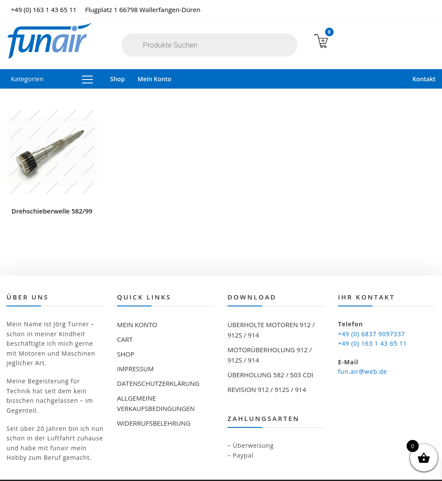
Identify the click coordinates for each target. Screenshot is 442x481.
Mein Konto (154, 79)
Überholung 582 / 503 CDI (270, 351)
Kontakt (424, 79)
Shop (117, 79)
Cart (125, 316)
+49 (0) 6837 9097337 (371, 310)
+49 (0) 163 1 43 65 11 (43, 9)
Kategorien (52, 78)
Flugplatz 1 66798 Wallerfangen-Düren (142, 9)
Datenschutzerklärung (158, 360)
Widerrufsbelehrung (153, 399)
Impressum (135, 345)
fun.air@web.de (362, 348)
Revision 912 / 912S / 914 (266, 366)
